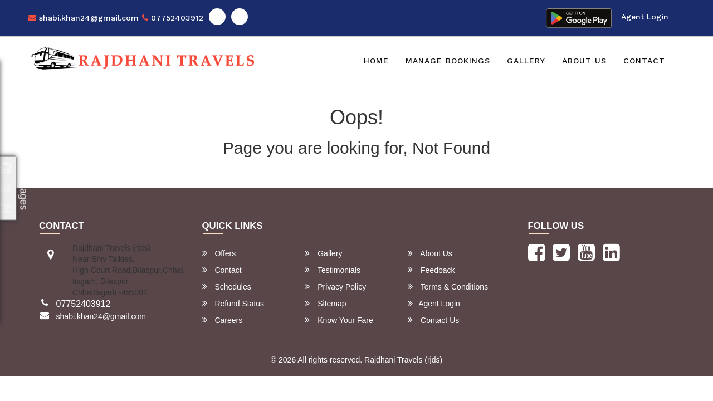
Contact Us (433, 320)
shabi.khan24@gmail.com (83, 17)
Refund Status (233, 303)
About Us (584, 60)
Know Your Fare (339, 320)
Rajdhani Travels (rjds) (403, 359)
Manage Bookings (448, 60)
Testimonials (332, 270)
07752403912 (172, 17)
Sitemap (325, 303)
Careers (222, 320)
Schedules (226, 286)
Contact (644, 60)
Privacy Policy (335, 286)
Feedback (431, 270)
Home (376, 60)
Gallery (526, 60)
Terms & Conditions (448, 286)
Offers (219, 253)
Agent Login (644, 16)
